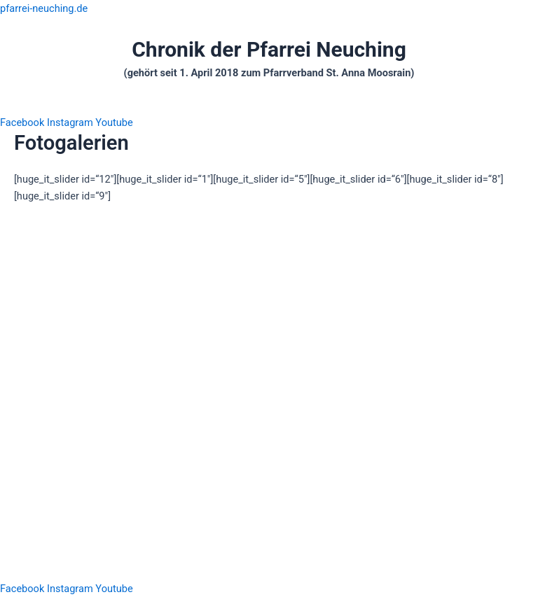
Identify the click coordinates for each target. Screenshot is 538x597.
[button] (269, 106)
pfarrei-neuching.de (44, 8)
